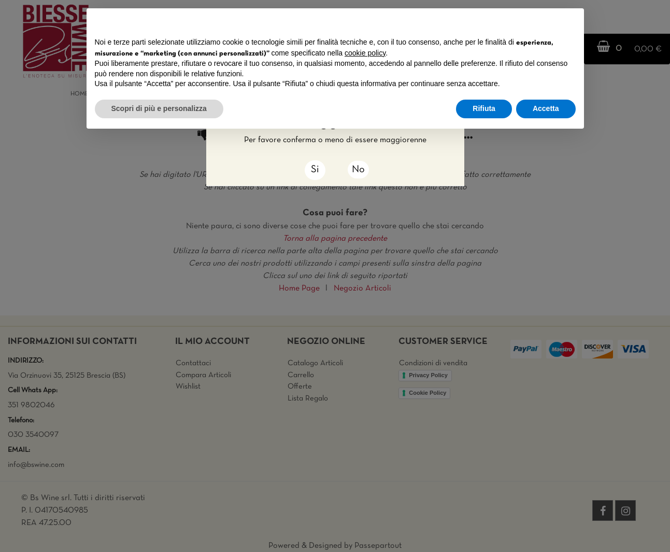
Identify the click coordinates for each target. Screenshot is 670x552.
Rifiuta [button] (484, 108)
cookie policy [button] (365, 53)
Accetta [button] (546, 108)
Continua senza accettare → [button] (527, 21)
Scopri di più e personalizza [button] (159, 108)
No (358, 169)
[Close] (315, 170)
